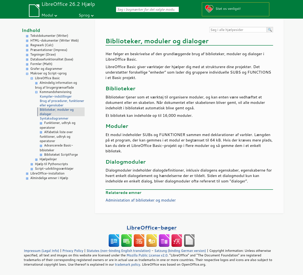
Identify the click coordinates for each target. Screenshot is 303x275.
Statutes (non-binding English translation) (118, 250)
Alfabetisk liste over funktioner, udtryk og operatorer (56, 136)
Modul (47, 15)
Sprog (84, 15)
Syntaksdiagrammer (54, 118)
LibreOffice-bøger (151, 227)
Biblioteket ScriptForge (61, 154)
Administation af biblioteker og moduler (141, 200)
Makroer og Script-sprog (48, 73)
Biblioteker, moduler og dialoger (57, 111)
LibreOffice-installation (47, 173)
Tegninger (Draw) (43, 54)
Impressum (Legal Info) (41, 250)
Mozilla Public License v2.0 (147, 255)
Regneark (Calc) (41, 45)
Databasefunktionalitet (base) (51, 59)
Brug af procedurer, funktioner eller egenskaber (62, 103)
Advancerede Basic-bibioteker (56, 147)
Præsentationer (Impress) (48, 50)
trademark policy (127, 264)
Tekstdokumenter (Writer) (49, 35)
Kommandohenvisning (55, 92)
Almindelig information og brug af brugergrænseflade (56, 85)
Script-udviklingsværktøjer (54, 168)
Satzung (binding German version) (180, 250)
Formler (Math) (41, 64)
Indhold (31, 30)
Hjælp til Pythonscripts (51, 164)
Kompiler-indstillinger (56, 96)
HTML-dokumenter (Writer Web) (54, 40)
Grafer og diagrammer (46, 68)
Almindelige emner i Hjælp (49, 178)
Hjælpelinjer (48, 159)
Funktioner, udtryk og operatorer (58, 125)
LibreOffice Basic (47, 78)
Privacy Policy (72, 250)
